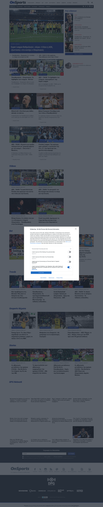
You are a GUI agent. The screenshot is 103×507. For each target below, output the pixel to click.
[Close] (76, 229)
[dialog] (51, 253)
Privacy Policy (59, 277)
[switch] (69, 252)
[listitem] (51, 249)
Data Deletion (43, 277)
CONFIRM (41, 272)
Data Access (51, 277)
